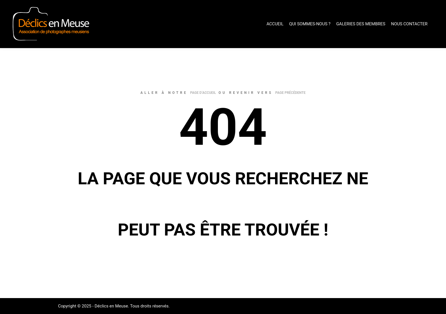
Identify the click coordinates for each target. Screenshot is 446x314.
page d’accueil (203, 93)
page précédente (290, 93)
